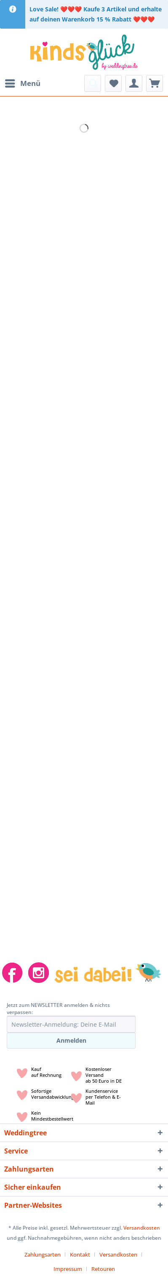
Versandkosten (141, 1227)
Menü (22, 82)
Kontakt (80, 1254)
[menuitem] (22, 83)
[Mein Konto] (133, 83)
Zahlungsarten (42, 1254)
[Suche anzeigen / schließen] (92, 83)
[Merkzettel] (113, 83)
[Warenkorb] (154, 83)
